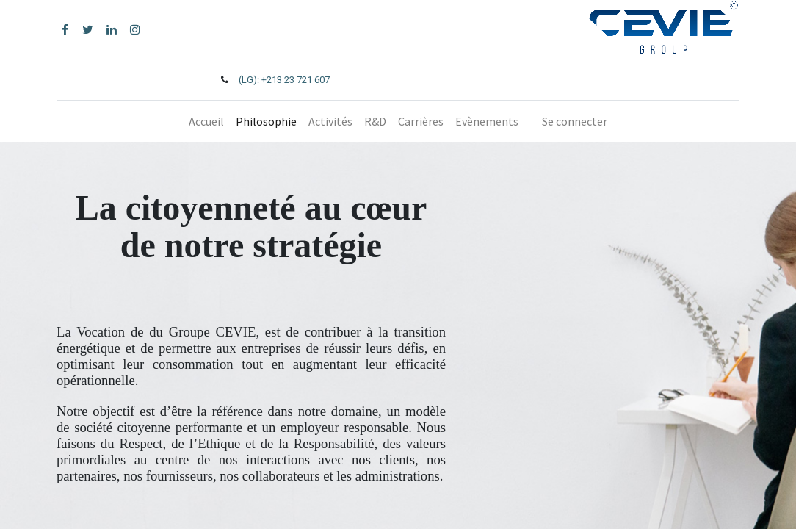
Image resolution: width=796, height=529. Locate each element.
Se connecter (574, 121)
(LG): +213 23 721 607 (284, 79)
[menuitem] (206, 121)
